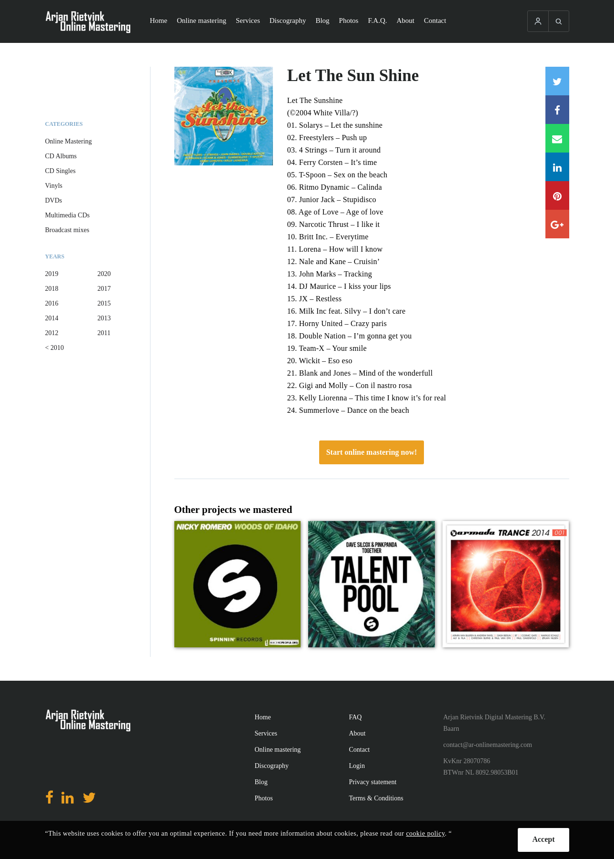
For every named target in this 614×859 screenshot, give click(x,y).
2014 (52, 318)
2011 (104, 333)
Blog (322, 20)
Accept (543, 839)
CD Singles (60, 170)
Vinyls (54, 185)
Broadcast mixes (67, 230)
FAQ (355, 717)
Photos (349, 20)
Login (357, 765)
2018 (52, 288)
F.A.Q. (377, 20)
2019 (52, 273)
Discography (288, 20)
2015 (104, 303)
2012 (52, 333)
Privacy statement (373, 782)
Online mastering (201, 20)
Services (248, 20)
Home (159, 20)
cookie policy (425, 833)
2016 (52, 303)
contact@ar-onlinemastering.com (487, 744)
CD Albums (61, 156)
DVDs (53, 200)
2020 (104, 273)
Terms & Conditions (376, 798)
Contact (435, 20)
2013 (104, 318)
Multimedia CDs (67, 215)
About (406, 20)
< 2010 (54, 347)
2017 (104, 288)
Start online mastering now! (371, 452)
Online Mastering (68, 141)
